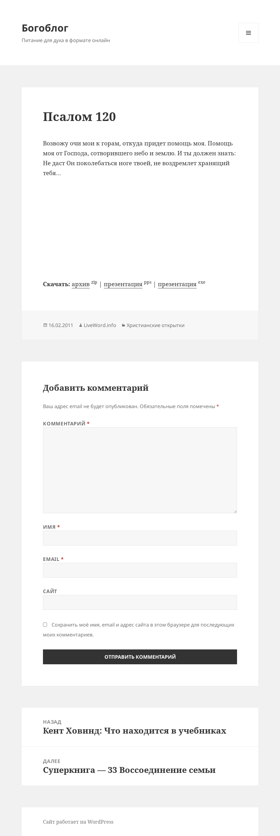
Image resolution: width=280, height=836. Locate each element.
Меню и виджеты (248, 42)
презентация (123, 284)
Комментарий (66, 423)
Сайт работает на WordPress (78, 821)
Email (53, 559)
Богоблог (45, 27)
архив (81, 284)
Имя (51, 527)
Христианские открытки (156, 325)
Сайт (50, 591)
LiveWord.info (100, 325)
